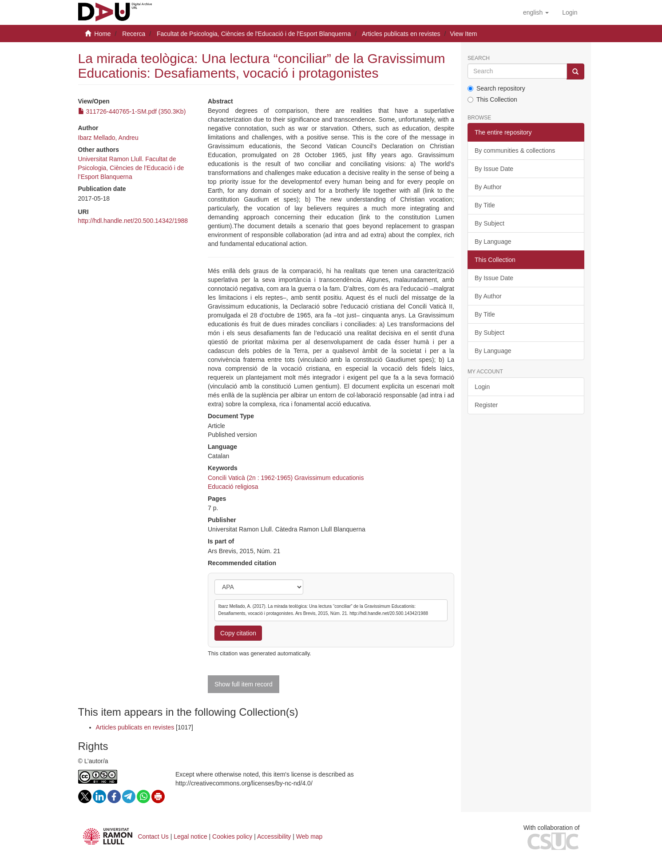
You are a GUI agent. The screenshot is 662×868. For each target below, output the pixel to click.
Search (479, 58)
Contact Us (153, 836)
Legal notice (190, 836)
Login (482, 386)
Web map (309, 836)
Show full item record (243, 684)
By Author (488, 186)
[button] (535, 12)
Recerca (133, 33)
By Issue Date (494, 168)
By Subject (489, 223)
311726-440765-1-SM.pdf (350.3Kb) (132, 111)
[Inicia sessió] (569, 12)
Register (486, 404)
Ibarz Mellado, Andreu (108, 137)
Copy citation (238, 633)
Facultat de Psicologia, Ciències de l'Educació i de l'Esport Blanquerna (254, 33)
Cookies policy (232, 836)
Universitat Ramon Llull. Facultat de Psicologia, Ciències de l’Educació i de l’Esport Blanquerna (131, 167)
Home (102, 33)
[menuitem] (569, 12)
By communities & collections (515, 150)
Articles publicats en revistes (401, 33)
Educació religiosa (233, 486)
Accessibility (274, 836)
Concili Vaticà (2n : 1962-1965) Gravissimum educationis (286, 477)
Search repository (496, 88)
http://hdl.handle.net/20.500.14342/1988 (133, 220)
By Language (493, 241)
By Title (485, 205)
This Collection (492, 99)
